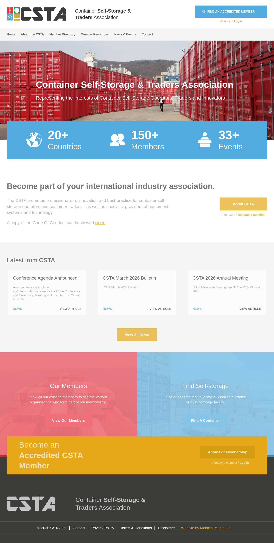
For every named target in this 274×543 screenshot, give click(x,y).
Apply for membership (227, 452)
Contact (147, 34)
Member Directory (62, 34)
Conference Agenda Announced (45, 278)
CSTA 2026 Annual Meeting (220, 278)
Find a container (205, 420)
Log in (244, 462)
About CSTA (243, 204)
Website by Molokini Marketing (206, 528)
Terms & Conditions (136, 528)
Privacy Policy (102, 528)
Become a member (251, 214)
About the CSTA (32, 34)
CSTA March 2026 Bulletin (129, 278)
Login (238, 21)
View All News (137, 335)
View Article (70, 308)
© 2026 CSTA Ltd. (52, 528)
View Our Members (68, 420)
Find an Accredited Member (231, 11)
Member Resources (95, 34)
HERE (100, 223)
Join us (225, 21)
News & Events (125, 34)
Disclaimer (166, 528)
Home (11, 34)
